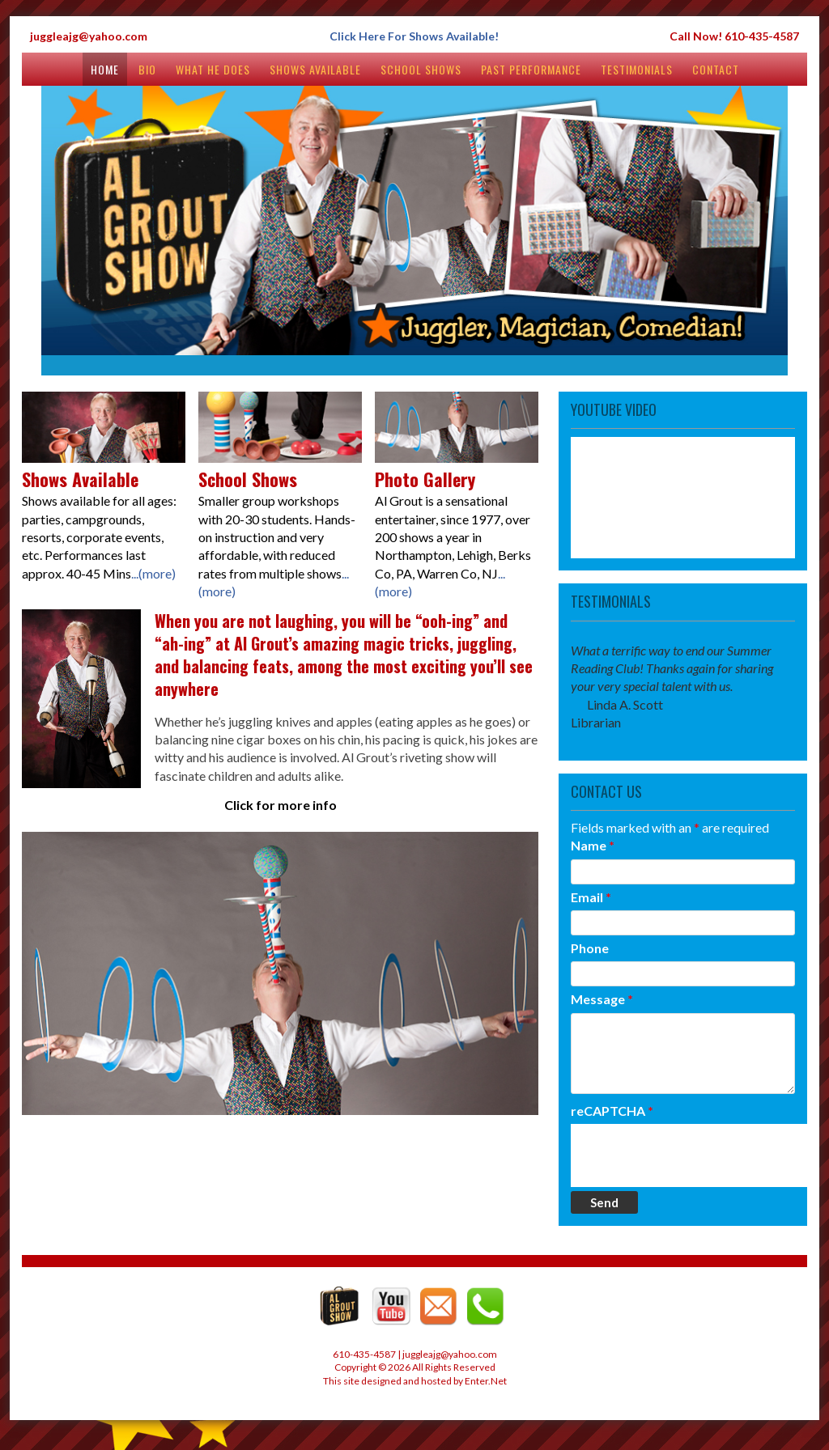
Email (591, 897)
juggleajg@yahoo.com (88, 36)
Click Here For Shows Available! (414, 36)
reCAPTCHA (612, 1110)
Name (592, 845)
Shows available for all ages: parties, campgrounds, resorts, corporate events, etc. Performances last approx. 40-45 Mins (103, 515)
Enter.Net (486, 1381)
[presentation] (694, 1155)
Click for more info (280, 804)
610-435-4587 (762, 36)
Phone (590, 948)
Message (602, 999)
